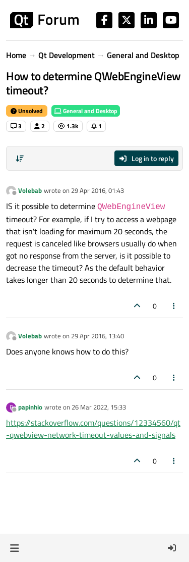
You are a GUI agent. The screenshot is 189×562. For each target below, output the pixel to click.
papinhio (30, 407)
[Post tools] (174, 306)
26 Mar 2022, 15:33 (99, 407)
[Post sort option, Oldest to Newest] (20, 158)
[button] (14, 548)
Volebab (30, 190)
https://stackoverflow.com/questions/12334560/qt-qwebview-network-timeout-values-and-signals (93, 429)
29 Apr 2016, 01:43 (97, 190)
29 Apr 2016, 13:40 (97, 336)
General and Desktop (85, 111)
